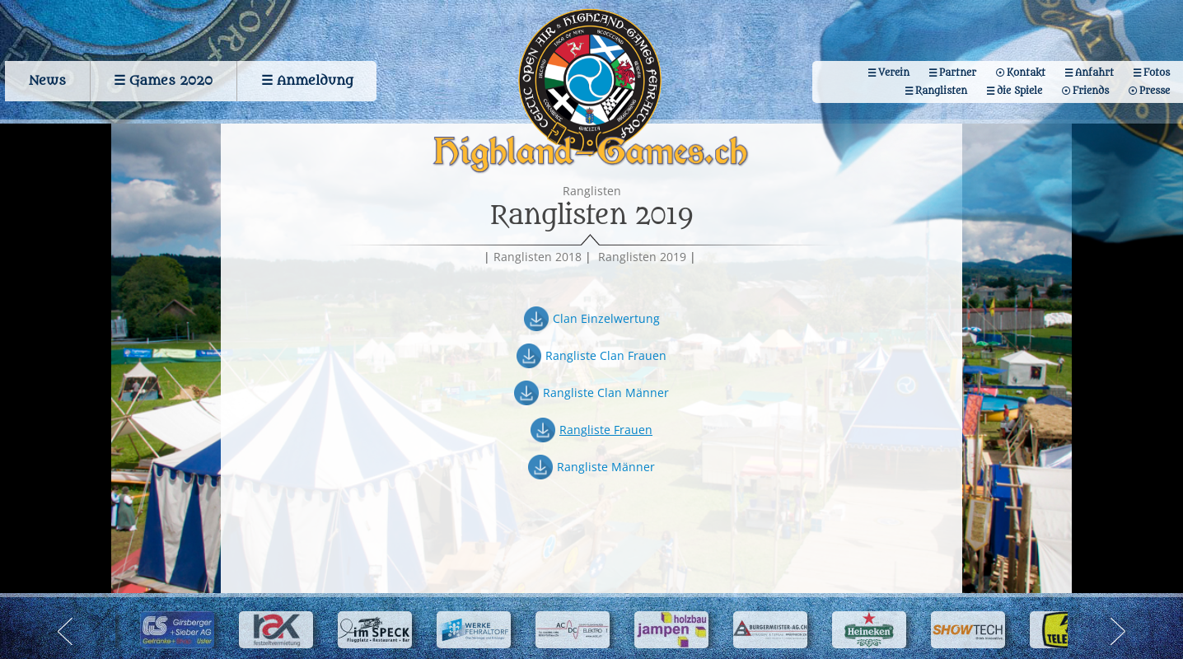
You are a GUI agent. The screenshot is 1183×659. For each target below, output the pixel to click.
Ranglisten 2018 (537, 259)
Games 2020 (169, 78)
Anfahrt (1092, 70)
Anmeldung (315, 78)
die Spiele (1017, 88)
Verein (889, 70)
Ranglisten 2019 (642, 259)
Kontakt (1023, 70)
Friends (1089, 88)
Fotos (1156, 70)
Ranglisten (938, 88)
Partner (954, 70)
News (43, 78)
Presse (1154, 88)
